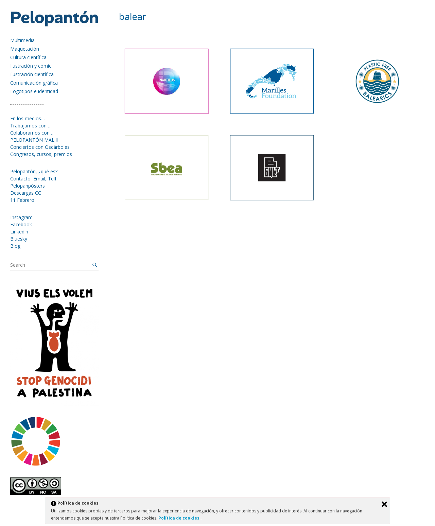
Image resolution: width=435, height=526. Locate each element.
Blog (15, 246)
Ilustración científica (32, 74)
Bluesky (18, 238)
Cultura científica (28, 57)
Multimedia (22, 40)
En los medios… (27, 118)
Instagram (21, 217)
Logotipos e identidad (34, 91)
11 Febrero (22, 200)
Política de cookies (179, 518)
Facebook (21, 224)
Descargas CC (25, 193)
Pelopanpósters (27, 185)
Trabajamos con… (30, 125)
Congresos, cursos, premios (41, 154)
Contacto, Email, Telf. (33, 178)
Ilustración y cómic (30, 66)
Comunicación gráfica (34, 83)
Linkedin (19, 231)
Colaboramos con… (31, 132)
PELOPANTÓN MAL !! (34, 140)
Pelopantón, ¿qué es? (33, 171)
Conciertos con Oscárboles (40, 147)
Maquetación (24, 49)
